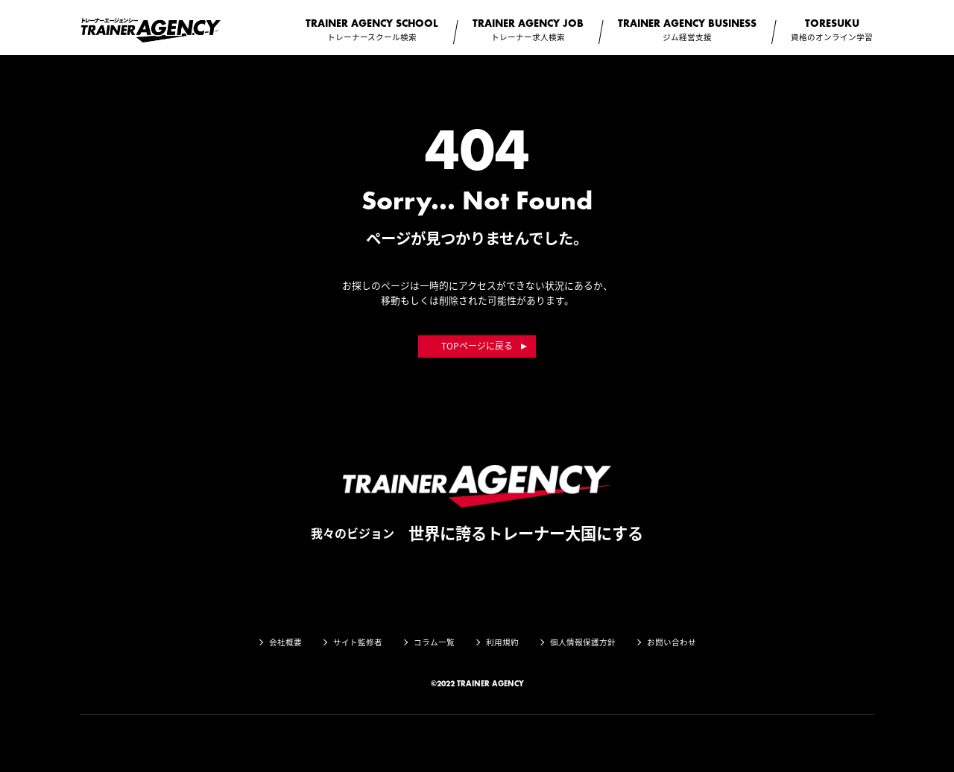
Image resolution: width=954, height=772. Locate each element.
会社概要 (285, 642)
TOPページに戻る (477, 345)
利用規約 (502, 642)
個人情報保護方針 (583, 642)
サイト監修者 (357, 642)
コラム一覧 (434, 642)
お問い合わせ (671, 642)
